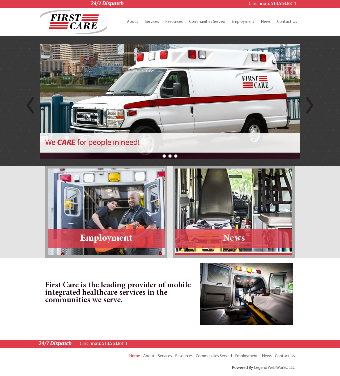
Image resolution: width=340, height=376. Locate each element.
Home (134, 356)
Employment (243, 22)
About (132, 22)
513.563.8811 (283, 3)
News (266, 22)
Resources (174, 22)
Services (152, 22)
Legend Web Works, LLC (274, 368)
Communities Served (207, 22)
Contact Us (287, 22)
